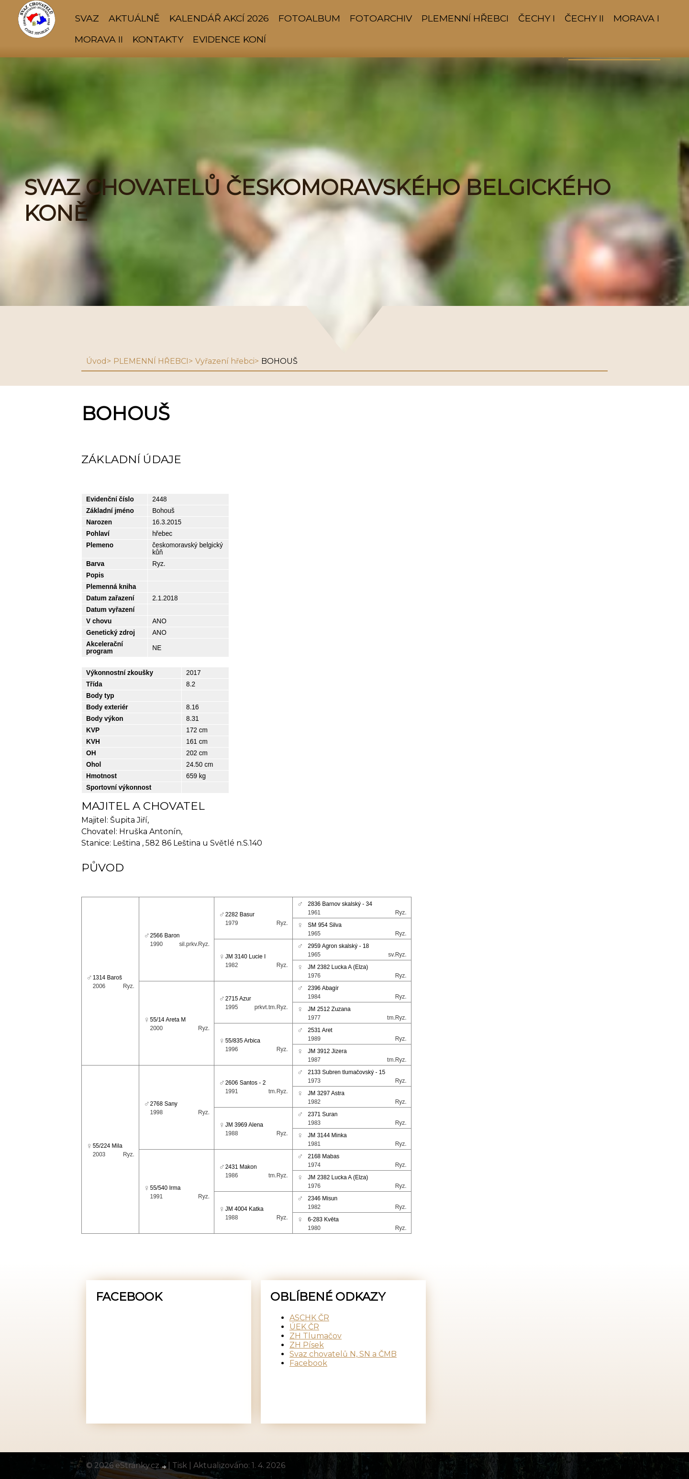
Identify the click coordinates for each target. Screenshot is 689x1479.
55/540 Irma (165, 1188)
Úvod (96, 361)
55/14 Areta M (168, 1019)
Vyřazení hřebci (225, 361)
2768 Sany (164, 1103)
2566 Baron (165, 935)
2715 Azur (238, 998)
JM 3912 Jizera (327, 1051)
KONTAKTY (158, 39)
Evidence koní (229, 39)
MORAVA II (99, 39)
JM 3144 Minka (327, 1135)
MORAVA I (636, 18)
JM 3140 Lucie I (245, 956)
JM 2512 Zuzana (329, 1009)
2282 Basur (240, 914)
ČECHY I (536, 18)
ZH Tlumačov (315, 1335)
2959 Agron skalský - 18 (338, 946)
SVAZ (87, 18)
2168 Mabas (323, 1156)
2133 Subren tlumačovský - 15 (346, 1072)
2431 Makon (241, 1167)
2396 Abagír (323, 988)
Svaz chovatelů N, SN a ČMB (343, 1354)
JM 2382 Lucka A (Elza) (338, 967)
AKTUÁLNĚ (134, 18)
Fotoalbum (309, 18)
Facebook (308, 1363)
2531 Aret (320, 1030)
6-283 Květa (323, 1219)
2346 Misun (322, 1198)
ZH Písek (306, 1344)
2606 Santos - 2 (245, 1082)
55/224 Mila (107, 1145)
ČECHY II (584, 18)
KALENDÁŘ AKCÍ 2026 (219, 18)
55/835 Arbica (242, 1040)
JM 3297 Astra (326, 1093)
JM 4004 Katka (244, 1209)
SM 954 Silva (325, 925)
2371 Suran (322, 1114)
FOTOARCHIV (381, 18)
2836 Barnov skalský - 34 (340, 904)
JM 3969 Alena (244, 1124)
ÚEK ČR (304, 1326)
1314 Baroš (107, 977)
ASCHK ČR (309, 1317)
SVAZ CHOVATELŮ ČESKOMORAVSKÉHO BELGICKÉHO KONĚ (317, 200)
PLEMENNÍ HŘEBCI (465, 18)
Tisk (179, 1465)
